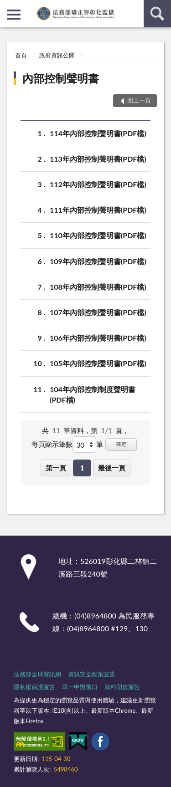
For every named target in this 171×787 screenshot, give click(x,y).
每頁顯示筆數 (52, 444)
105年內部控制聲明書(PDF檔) (98, 363)
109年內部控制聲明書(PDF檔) (98, 261)
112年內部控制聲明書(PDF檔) (98, 184)
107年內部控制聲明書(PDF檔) (98, 312)
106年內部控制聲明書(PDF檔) (98, 337)
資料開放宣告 (122, 686)
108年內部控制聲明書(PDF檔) (98, 286)
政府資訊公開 (57, 55)
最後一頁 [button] (111, 468)
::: (7, 6)
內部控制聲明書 (60, 78)
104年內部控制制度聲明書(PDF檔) (92, 394)
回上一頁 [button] (139, 100)
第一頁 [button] (56, 468)
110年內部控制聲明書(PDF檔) (98, 235)
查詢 (157, 13)
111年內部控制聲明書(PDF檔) (98, 209)
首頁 (21, 55)
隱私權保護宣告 (34, 686)
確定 (121, 444)
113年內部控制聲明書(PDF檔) (98, 158)
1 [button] (82, 468)
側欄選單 (14, 15)
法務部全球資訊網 (37, 674)
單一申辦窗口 (80, 686)
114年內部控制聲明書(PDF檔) (98, 133)
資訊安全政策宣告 (91, 674)
